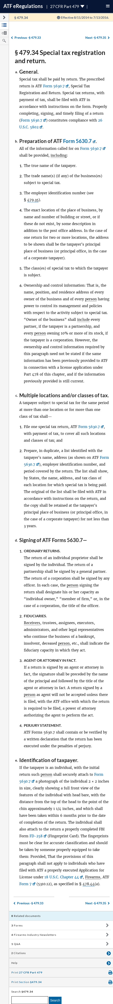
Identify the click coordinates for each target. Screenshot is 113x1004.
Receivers (32, 623)
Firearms (92, 877)
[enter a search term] (29, 1000)
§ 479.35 (95, 37)
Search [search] (55, 1000)
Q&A (15, 944)
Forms (17, 925)
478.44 (89, 884)
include (83, 319)
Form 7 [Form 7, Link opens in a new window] (25, 884)
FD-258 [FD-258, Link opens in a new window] (36, 836)
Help (14, 963)
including (59, 155)
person (91, 299)
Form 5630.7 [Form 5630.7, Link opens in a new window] (54, 86)
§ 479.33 (28, 37)
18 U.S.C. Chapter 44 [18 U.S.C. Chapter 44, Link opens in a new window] (61, 877)
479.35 (33, 200)
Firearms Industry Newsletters (33, 935)
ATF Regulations (23, 6)
